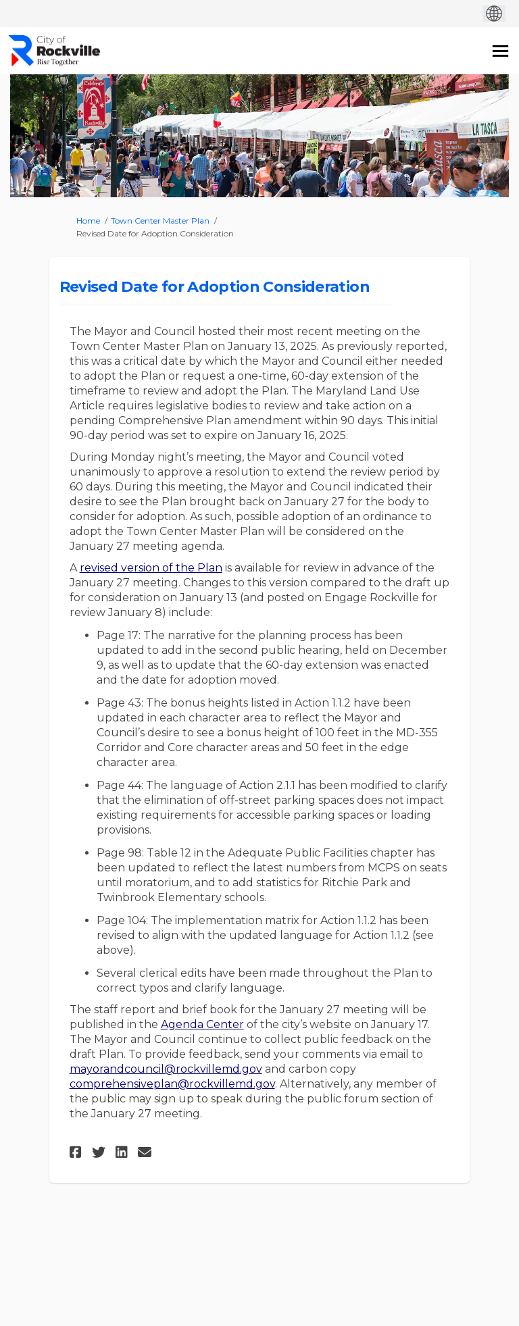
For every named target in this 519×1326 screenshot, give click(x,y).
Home (88, 220)
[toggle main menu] (500, 51)
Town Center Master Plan (160, 220)
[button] (77, 1152)
